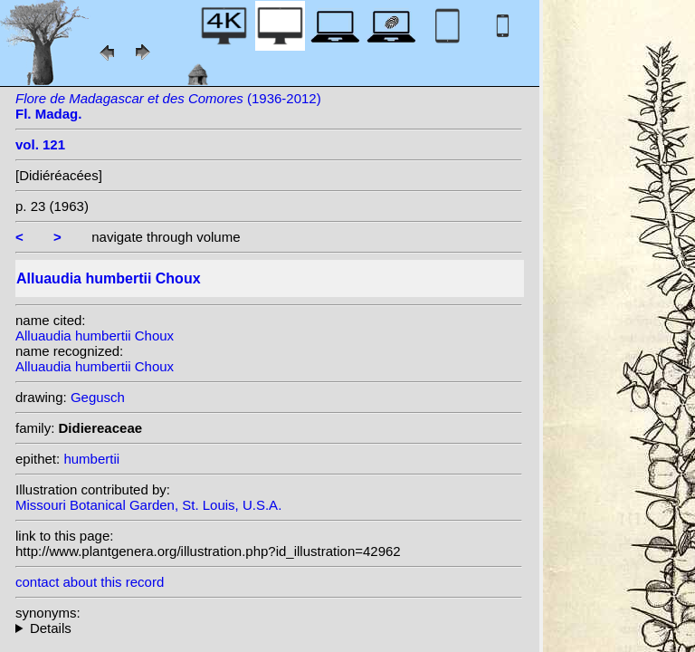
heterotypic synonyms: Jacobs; (268, 628)
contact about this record (89, 582)
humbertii (91, 458)
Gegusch (98, 397)
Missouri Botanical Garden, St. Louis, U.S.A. (148, 505)
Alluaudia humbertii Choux (94, 335)
